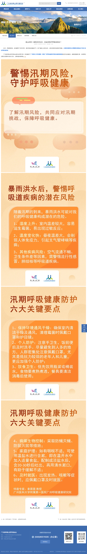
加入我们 (80, 9)
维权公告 (34, 35)
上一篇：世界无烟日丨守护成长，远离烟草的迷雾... (14, 519)
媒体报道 (27, 35)
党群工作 (38, 9)
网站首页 (6, 9)
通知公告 (19, 35)
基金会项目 (59, 9)
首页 (74, 35)
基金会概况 (17, 9)
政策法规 (70, 9)
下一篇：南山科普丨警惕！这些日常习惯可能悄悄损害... (72, 519)
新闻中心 (27, 9)
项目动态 (4, 35)
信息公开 (48, 9)
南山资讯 (12, 35)
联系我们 (45, 541)
